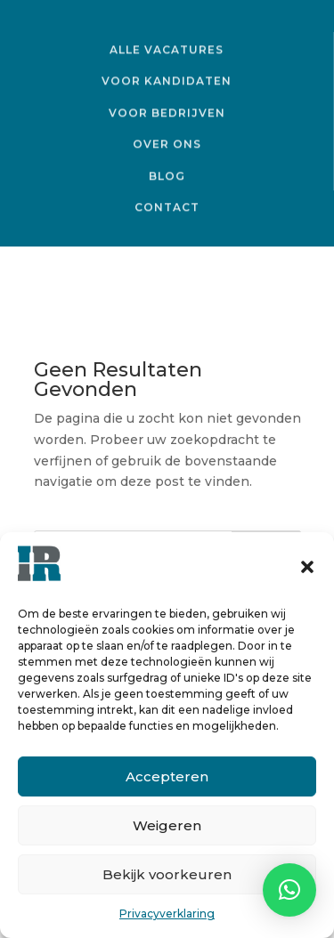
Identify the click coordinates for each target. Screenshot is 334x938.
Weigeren (167, 825)
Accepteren (167, 776)
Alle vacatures (167, 48)
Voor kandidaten (167, 80)
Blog (167, 175)
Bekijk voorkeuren (167, 874)
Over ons (167, 143)
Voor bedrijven (167, 111)
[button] (307, 567)
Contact (167, 207)
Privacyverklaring (167, 913)
